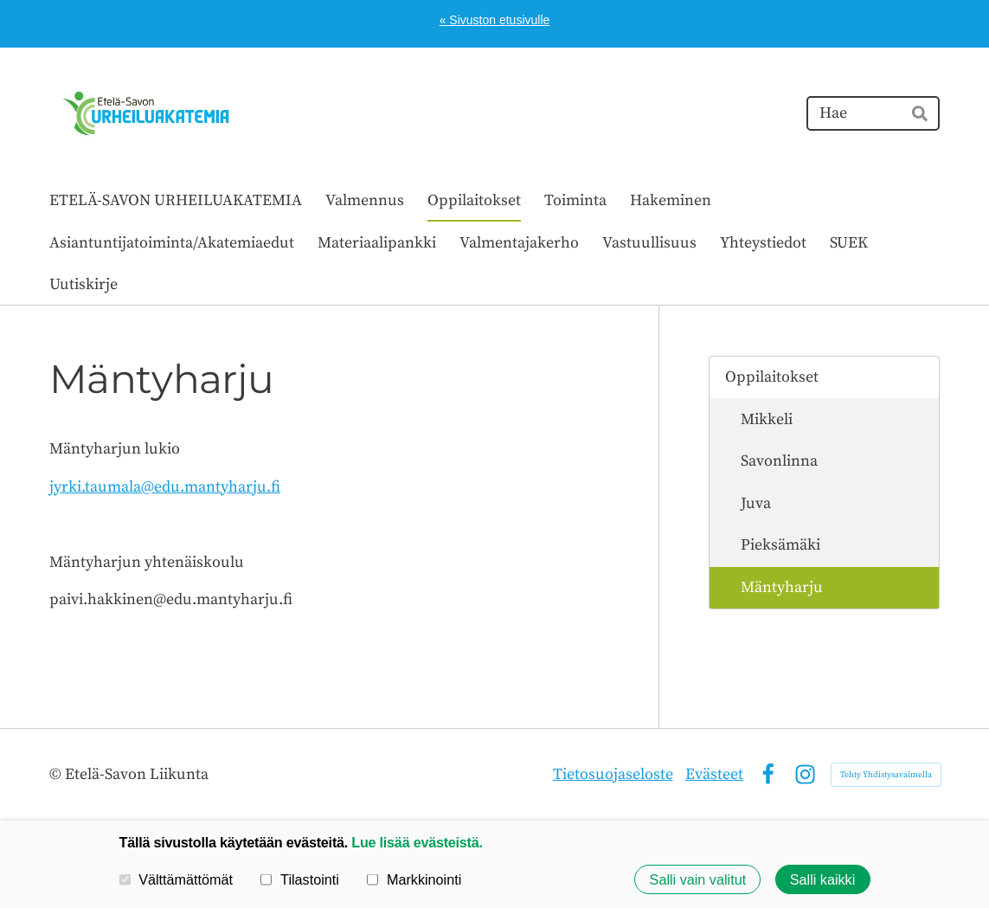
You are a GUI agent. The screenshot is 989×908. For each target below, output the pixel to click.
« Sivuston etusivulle (495, 20)
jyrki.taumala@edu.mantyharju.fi (164, 487)
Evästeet (714, 774)
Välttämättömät (176, 879)
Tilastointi (299, 879)
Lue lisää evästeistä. (416, 842)
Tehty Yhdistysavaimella (886, 775)
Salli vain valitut (698, 879)
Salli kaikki (823, 879)
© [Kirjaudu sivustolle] (57, 774)
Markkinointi (414, 879)
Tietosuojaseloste (613, 774)
